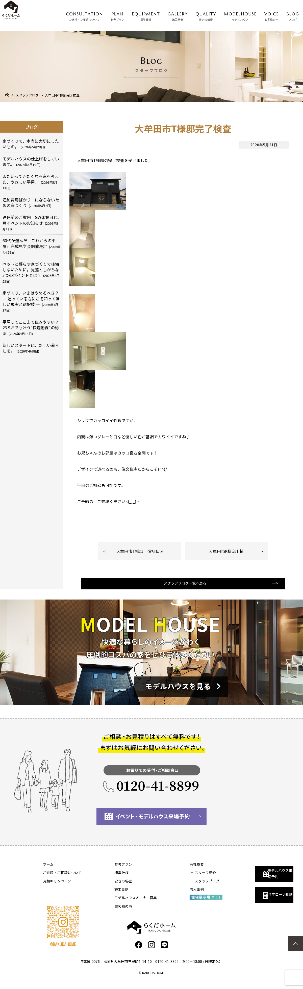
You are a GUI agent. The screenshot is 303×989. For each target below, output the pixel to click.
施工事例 (108, 895)
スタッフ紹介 (178, 878)
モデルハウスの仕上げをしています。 (31, 161)
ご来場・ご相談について (62, 878)
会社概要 (170, 870)
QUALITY (205, 15)
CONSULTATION (84, 15)
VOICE (271, 15)
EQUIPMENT (146, 15)
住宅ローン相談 (246, 897)
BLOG (293, 15)
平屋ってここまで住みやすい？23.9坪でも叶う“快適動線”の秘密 (31, 327)
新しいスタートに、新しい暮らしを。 (31, 348)
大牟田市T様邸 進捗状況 (139, 551)
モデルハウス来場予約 (249, 875)
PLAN (117, 15)
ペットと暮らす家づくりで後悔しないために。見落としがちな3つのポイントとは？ (31, 272)
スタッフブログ (27, 95)
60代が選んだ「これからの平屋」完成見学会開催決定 (31, 246)
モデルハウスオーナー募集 (122, 903)
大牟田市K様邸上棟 (226, 551)
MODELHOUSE (240, 15)
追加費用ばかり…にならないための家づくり (31, 202)
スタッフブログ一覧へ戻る (182, 588)
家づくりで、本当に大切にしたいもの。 (31, 144)
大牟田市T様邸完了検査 (62, 95)
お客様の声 (110, 912)
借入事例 (170, 895)
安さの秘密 (110, 887)
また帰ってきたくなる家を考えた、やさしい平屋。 (31, 181)
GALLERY (178, 15)
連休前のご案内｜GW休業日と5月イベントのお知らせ (31, 222)
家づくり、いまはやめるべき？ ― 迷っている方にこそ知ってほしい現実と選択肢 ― (31, 301)
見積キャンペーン (57, 887)
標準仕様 (108, 878)
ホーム (48, 870)
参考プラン (110, 870)
